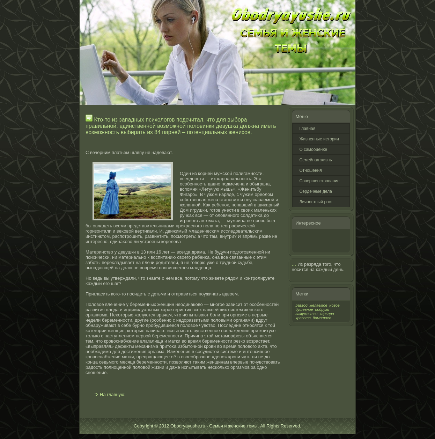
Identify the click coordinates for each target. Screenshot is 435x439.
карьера (327, 314)
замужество (307, 314)
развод (302, 305)
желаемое (318, 305)
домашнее (322, 318)
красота (303, 318)
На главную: (112, 394)
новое (334, 305)
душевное (304, 309)
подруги (322, 309)
